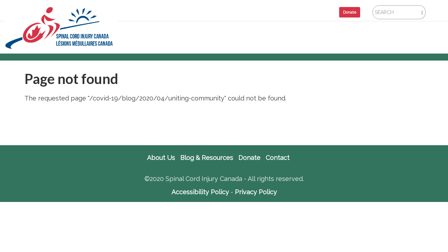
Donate (349, 12)
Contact (277, 157)
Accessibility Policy (200, 192)
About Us (161, 157)
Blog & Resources (206, 157)
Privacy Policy (256, 192)
